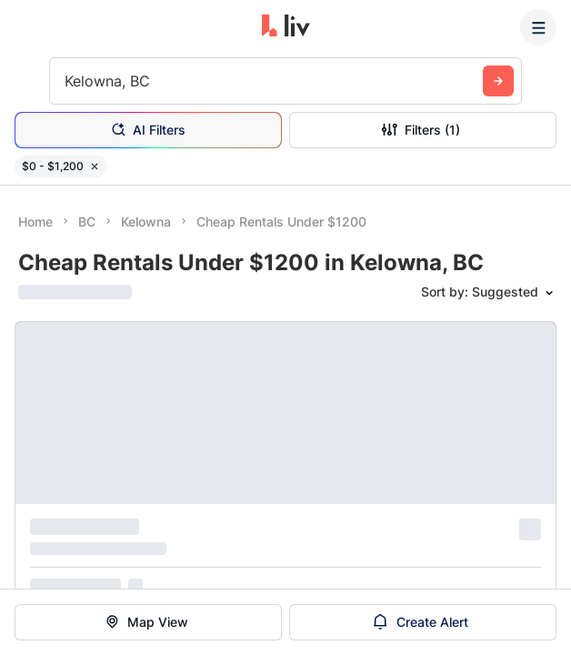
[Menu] (538, 27)
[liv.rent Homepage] (286, 27)
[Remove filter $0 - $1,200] (94, 166)
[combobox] (67, 81)
